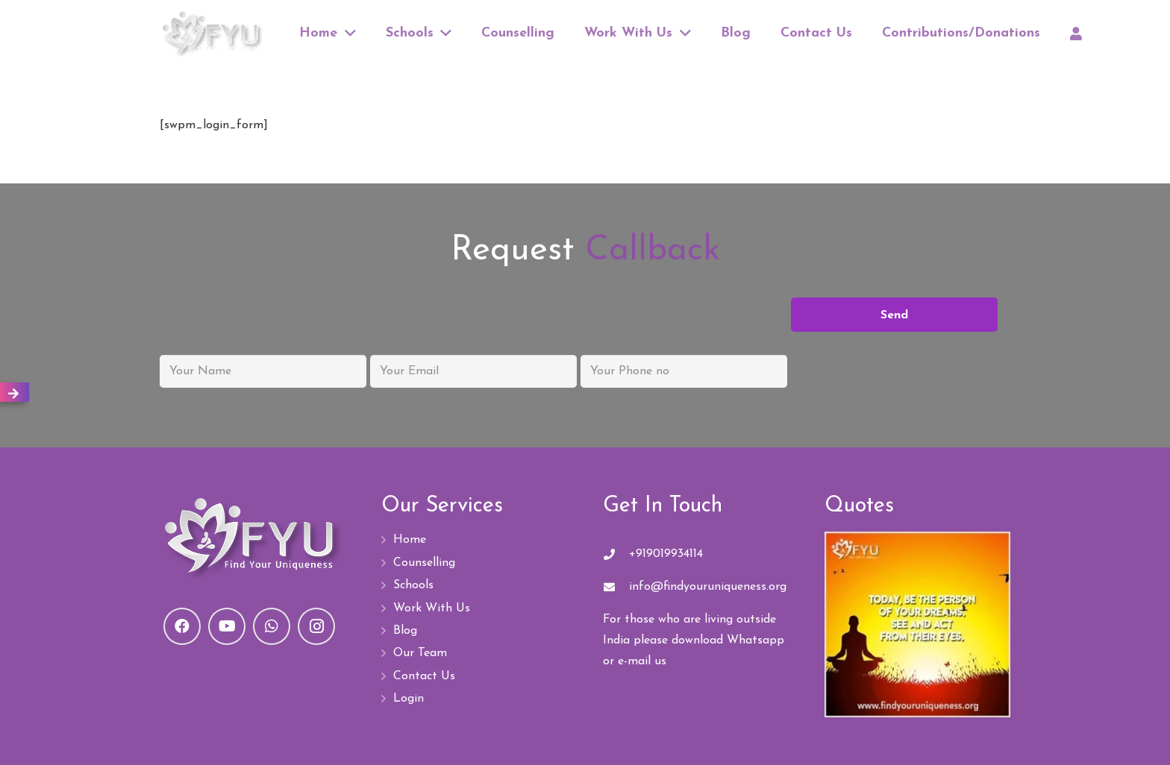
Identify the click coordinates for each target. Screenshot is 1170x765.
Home (409, 540)
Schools (413, 585)
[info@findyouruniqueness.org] (616, 587)
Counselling (424, 563)
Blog (405, 631)
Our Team (420, 653)
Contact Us (424, 676)
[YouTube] (226, 626)
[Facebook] (182, 626)
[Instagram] (316, 626)
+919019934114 (666, 554)
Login (408, 699)
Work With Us (431, 608)
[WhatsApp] (271, 626)
